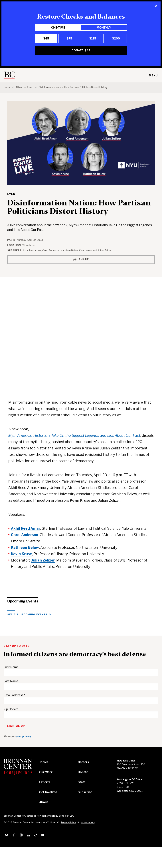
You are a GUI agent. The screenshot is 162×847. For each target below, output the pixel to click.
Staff (81, 782)
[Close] (156, 5)
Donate (83, 772)
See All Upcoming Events (27, 614)
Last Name (11, 681)
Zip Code (10, 709)
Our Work (45, 772)
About (43, 802)
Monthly (104, 27)
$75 (69, 38)
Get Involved (48, 792)
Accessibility (88, 822)
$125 (92, 38)
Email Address (13, 695)
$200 (116, 38)
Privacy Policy (68, 822)
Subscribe (85, 792)
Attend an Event (24, 87)
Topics (43, 762)
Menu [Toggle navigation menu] (153, 75)
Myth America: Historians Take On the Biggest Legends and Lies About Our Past (74, 435)
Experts (44, 782)
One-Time (58, 27)
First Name (11, 667)
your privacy (23, 736)
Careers (83, 762)
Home (7, 87)
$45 (46, 38)
